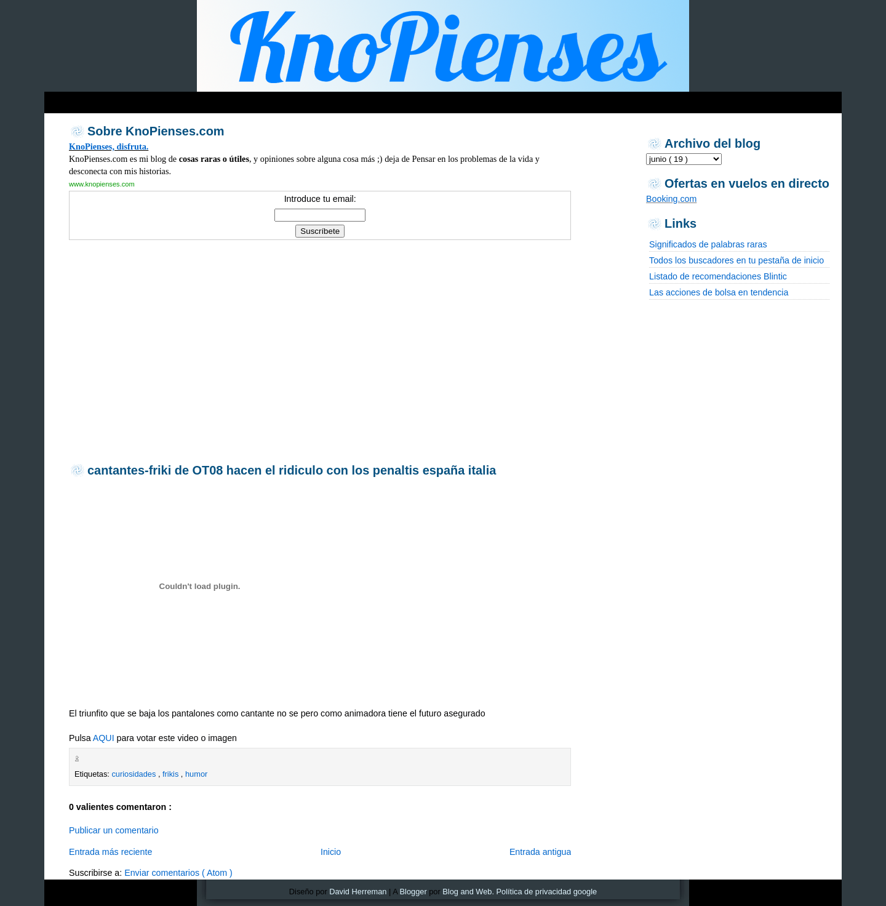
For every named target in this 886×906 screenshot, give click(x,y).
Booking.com (671, 199)
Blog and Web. (468, 891)
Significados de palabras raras (708, 244)
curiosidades (134, 774)
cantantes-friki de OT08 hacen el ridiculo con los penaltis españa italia (291, 470)
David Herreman (357, 891)
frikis (171, 774)
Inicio (331, 852)
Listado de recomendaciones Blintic (718, 276)
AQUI (103, 738)
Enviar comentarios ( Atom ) (178, 873)
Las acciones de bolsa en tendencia (718, 292)
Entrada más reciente (110, 852)
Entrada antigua (540, 852)
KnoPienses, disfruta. (108, 146)
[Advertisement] (320, 350)
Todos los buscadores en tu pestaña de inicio (736, 260)
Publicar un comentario (114, 830)
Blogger (413, 891)
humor (196, 774)
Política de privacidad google (547, 891)
